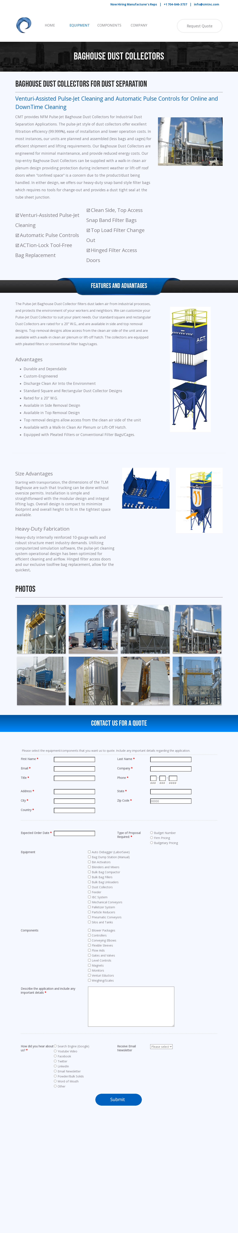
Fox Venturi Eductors (109, 1152)
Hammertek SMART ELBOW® (115, 1160)
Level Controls (104, 1168)
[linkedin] (135, 1217)
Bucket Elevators (59, 1179)
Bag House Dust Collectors (66, 1164)
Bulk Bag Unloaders (61, 1187)
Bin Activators (57, 1172)
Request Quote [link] (199, 25)
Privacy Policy (176, 1159)
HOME (50, 25)
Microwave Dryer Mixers (111, 1175)
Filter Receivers (57, 1198)
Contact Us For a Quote (119, 723)
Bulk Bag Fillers (57, 1183)
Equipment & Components (68, 1142)
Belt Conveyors (57, 1168)
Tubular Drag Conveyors (111, 1198)
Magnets (100, 1172)
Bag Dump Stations (61, 1160)
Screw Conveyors (106, 1187)
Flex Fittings (55, 1202)
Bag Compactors (59, 1156)
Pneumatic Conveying (62, 1194)
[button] (41, 629)
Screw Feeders (104, 1191)
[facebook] (101, 1217)
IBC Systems (103, 1164)
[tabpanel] (167, 4)
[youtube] (112, 1217)
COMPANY (139, 25)
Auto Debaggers (58, 1152)
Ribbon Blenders (106, 1183)
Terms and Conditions (175, 1153)
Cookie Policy (176, 1165)
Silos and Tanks (105, 1194)
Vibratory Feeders (107, 1202)
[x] (124, 1217)
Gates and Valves (106, 1156)
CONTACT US (175, 1175)
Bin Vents (53, 1175)
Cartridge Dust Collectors (65, 1191)
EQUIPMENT (80, 25)
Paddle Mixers (104, 1179)
